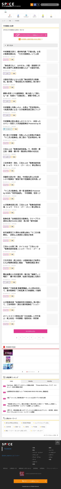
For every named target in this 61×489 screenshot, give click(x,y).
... (35, 337)
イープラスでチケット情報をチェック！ (30, 35)
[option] (30, 360)
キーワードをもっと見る (51, 435)
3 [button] (29, 371)
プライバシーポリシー (52, 468)
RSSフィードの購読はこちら (34, 481)
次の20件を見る (30, 331)
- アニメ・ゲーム (36, 457)
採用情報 (35, 468)
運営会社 (5, 468)
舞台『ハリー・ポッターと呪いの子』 (16, 430)
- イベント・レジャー (37, 452)
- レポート (50, 454)
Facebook (7, 449)
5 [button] (32, 371)
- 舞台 (33, 450)
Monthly (49, 381)
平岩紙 (34, 427)
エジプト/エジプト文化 (41, 423)
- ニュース (50, 450)
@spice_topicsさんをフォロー (10, 455)
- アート (34, 459)
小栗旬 (26, 427)
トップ (3, 20)
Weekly (30, 381)
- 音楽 (33, 447)
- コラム (50, 457)
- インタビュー (52, 452)
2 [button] (28, 371)
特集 (10, 20)
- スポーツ (34, 461)
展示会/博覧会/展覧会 (11, 423)
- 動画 (49, 447)
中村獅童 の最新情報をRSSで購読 (31, 39)
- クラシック (35, 454)
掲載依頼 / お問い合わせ (25, 468)
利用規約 (42, 468)
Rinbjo (42, 427)
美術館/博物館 (26, 423)
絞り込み (8, 45)
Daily (11, 381)
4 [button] (31, 371)
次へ (43, 337)
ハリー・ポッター (37, 430)
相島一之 (17, 427)
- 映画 (33, 464)
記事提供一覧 (13, 468)
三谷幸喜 (7, 427)
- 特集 (49, 459)
